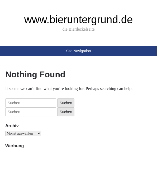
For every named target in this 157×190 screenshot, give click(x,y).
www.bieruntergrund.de (78, 19)
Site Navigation (78, 51)
